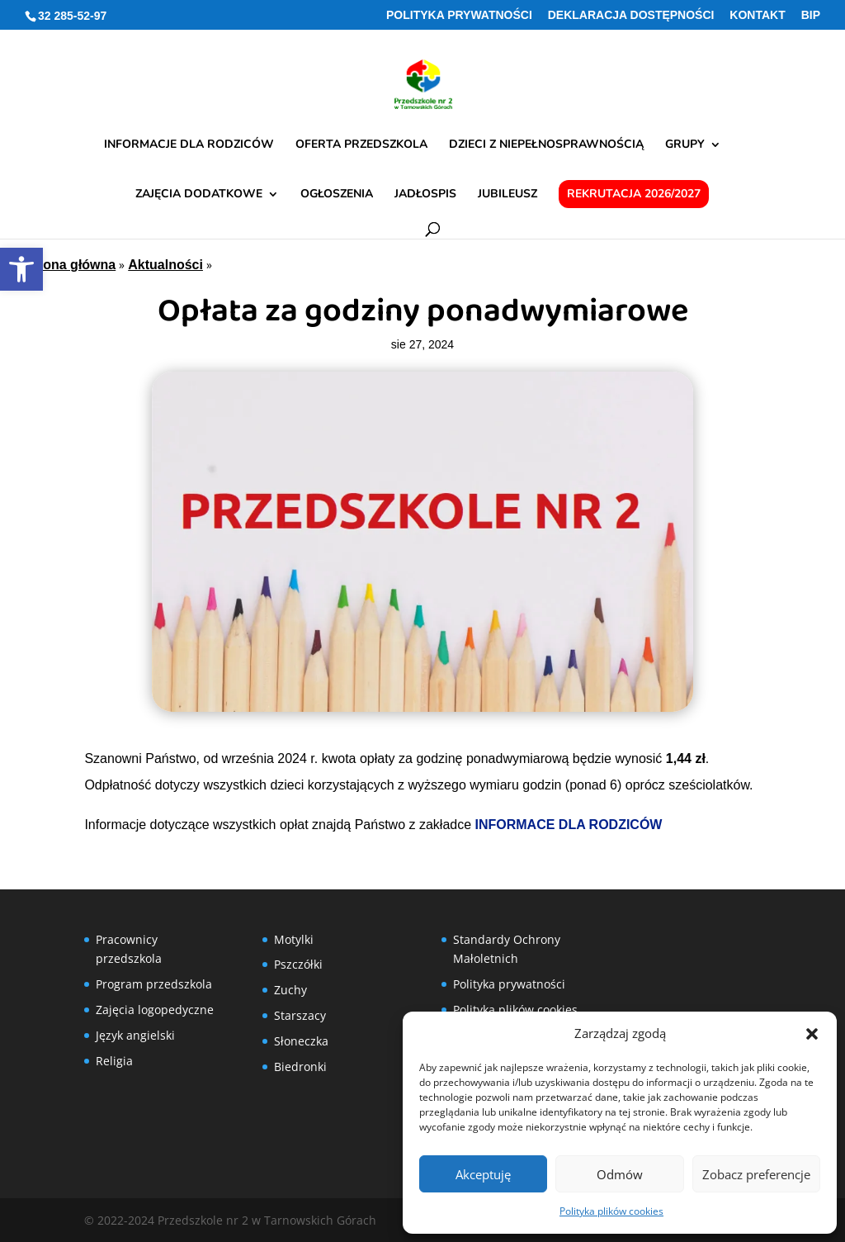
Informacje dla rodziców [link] (189, 145)
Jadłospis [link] (425, 194)
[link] (21, 269)
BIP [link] (810, 15)
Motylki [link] (294, 939)
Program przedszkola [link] (154, 984)
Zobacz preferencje (756, 1174)
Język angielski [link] (135, 1035)
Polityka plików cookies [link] (611, 1211)
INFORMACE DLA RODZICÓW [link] (569, 825)
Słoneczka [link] (301, 1041)
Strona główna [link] (70, 265)
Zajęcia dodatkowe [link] (198, 194)
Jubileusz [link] (507, 194)
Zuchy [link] (290, 990)
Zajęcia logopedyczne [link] (155, 1009)
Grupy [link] (685, 145)
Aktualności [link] (165, 265)
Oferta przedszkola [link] (361, 145)
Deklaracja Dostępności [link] (631, 15)
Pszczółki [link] (298, 964)
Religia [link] (114, 1061)
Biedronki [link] (300, 1066)
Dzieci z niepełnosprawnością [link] (546, 145)
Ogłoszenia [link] (336, 194)
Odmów (620, 1174)
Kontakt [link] (757, 15)
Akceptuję (483, 1174)
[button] (812, 1034)
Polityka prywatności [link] (459, 15)
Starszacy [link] (300, 1015)
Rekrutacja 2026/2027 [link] (634, 193)
